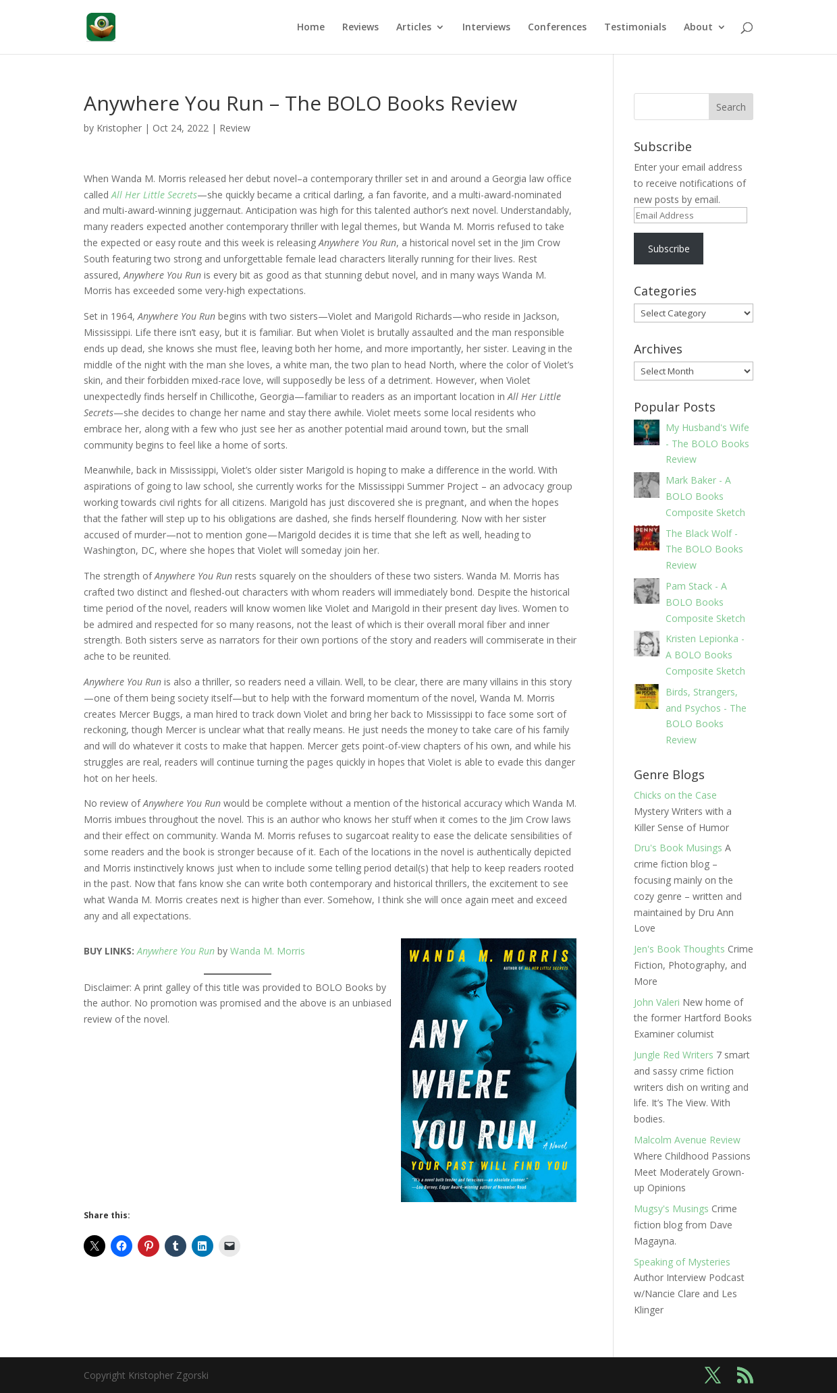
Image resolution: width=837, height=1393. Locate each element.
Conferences (557, 27)
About (698, 27)
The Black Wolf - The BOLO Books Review (704, 549)
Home (311, 27)
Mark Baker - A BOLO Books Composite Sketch (705, 496)
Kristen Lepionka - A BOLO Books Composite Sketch (705, 654)
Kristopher (119, 127)
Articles (413, 27)
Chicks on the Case (675, 795)
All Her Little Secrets (153, 194)
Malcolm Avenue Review (687, 1139)
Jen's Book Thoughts (679, 948)
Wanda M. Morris (267, 950)
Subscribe (669, 248)
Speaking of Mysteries (682, 1261)
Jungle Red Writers (673, 1054)
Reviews (360, 27)
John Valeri (657, 1002)
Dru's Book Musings (678, 847)
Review (234, 127)
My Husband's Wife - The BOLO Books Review (707, 443)
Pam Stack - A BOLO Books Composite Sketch (705, 602)
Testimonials (635, 27)
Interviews (486, 27)
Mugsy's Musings (671, 1208)
